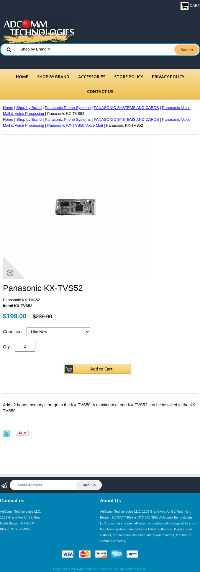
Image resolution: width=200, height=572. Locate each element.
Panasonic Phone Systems (68, 107)
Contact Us (100, 91)
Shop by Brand (53, 76)
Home (22, 76)
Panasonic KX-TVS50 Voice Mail (75, 125)
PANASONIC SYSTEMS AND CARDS (126, 107)
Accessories (91, 76)
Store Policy (128, 76)
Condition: (13, 331)
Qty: (7, 346)
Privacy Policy (168, 76)
